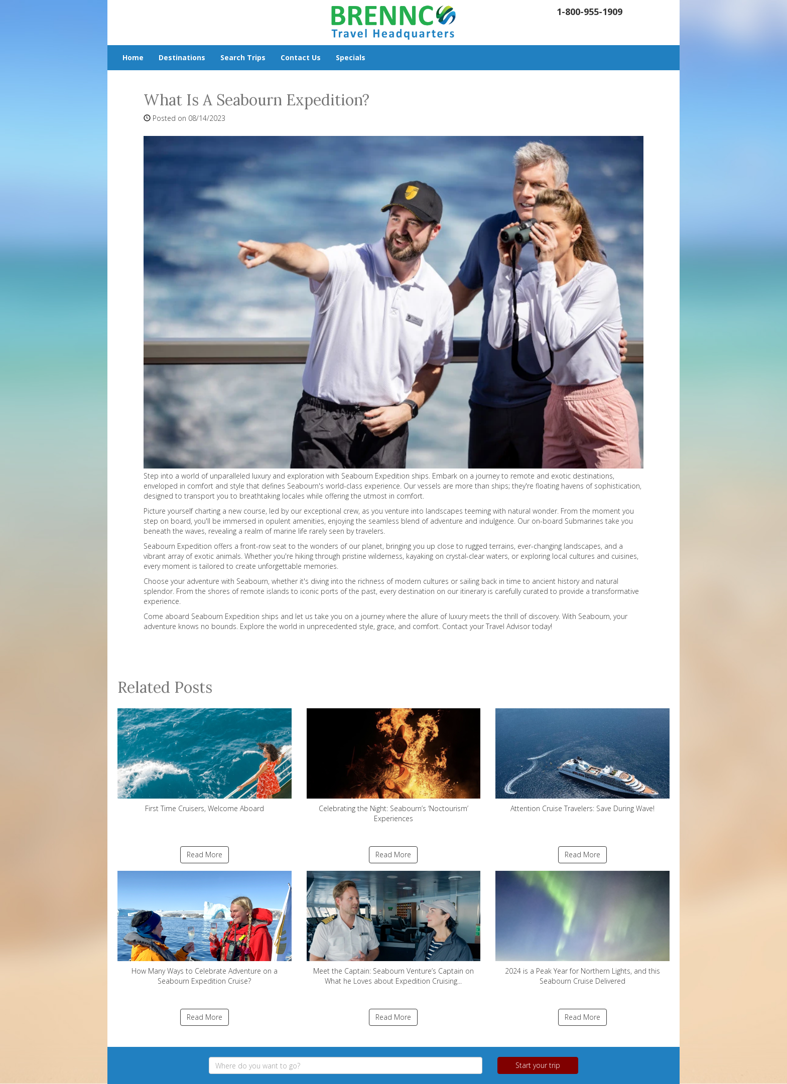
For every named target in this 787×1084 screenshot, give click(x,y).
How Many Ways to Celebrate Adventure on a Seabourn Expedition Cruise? (204, 928)
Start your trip (537, 1065)
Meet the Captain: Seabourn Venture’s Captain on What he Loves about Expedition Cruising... (394, 928)
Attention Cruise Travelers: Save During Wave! (582, 760)
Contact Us (301, 57)
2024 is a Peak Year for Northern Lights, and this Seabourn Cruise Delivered (582, 928)
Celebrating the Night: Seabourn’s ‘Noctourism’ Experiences (394, 765)
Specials (350, 57)
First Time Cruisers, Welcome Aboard (204, 760)
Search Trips (243, 57)
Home (133, 57)
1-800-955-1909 (589, 12)
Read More (204, 854)
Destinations (182, 57)
